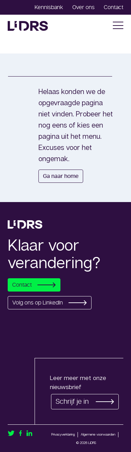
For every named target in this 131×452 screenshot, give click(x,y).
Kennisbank (49, 7)
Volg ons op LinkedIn (49, 303)
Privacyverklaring (63, 434)
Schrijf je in (85, 401)
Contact (113, 7)
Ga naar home (61, 176)
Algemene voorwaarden (98, 434)
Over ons (83, 7)
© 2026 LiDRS (86, 442)
